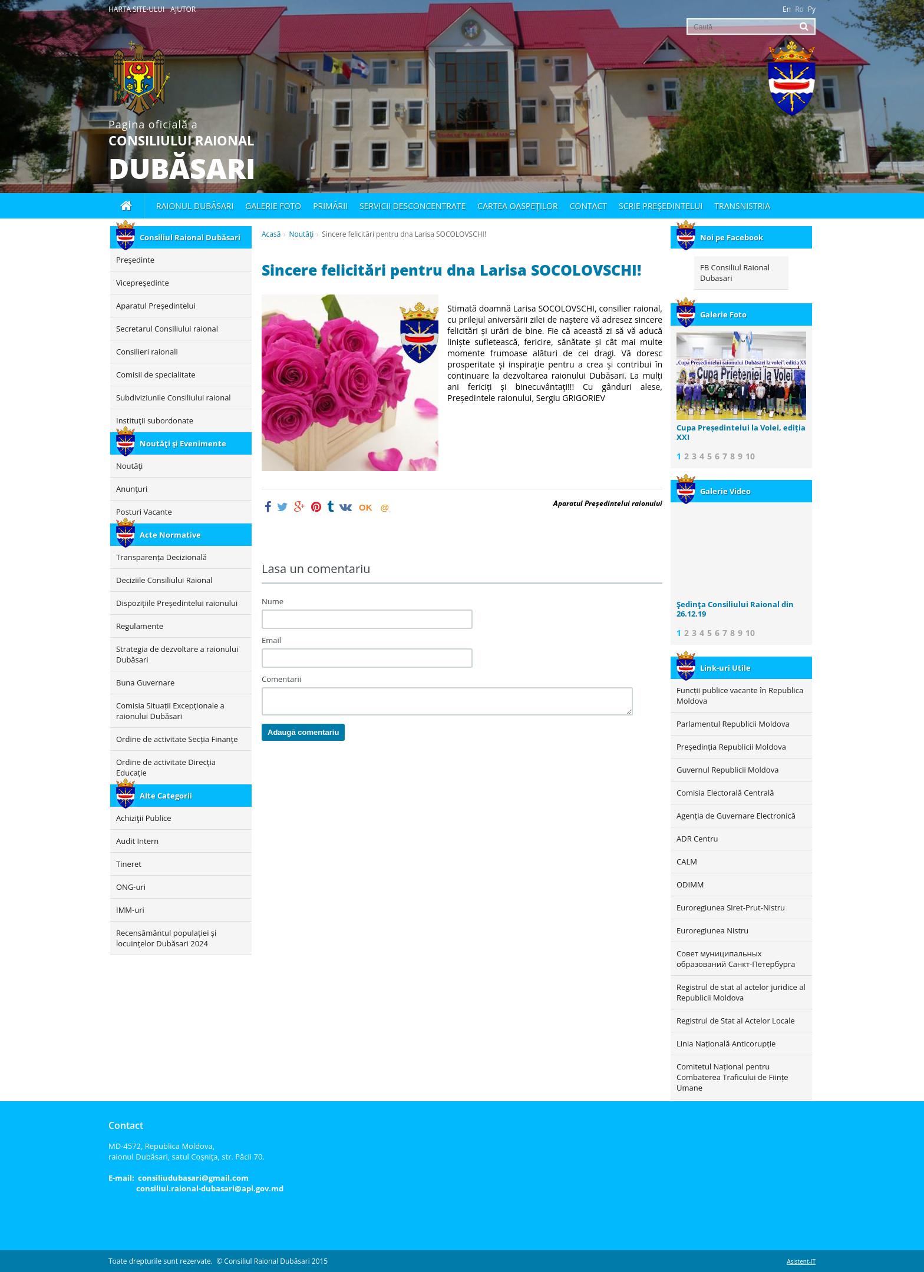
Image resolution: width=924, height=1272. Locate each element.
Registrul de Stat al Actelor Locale (735, 1020)
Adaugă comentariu (303, 732)
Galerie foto (273, 205)
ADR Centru (697, 838)
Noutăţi (301, 234)
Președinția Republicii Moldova (731, 746)
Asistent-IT (801, 1261)
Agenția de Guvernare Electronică (736, 815)
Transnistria (742, 205)
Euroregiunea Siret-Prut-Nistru (730, 907)
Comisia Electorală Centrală (725, 792)
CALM (686, 861)
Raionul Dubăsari (194, 205)
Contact (588, 205)
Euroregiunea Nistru (712, 930)
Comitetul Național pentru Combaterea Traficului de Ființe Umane (732, 1077)
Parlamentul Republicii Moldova (733, 723)
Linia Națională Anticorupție (726, 1043)
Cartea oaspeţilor (517, 205)
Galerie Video (713, 491)
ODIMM (690, 884)
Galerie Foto (711, 314)
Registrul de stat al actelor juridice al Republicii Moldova (741, 992)
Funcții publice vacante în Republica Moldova (739, 695)
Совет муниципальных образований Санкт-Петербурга (735, 958)
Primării (330, 205)
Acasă (271, 234)
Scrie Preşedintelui (660, 205)
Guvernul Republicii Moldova (727, 769)
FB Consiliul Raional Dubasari (735, 272)
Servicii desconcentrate (412, 205)
